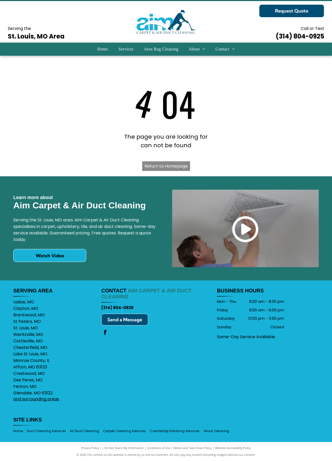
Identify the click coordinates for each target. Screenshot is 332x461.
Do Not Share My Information (124, 448)
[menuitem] (102, 49)
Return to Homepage (166, 166)
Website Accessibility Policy (233, 448)
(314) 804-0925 (300, 36)
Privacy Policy (90, 448)
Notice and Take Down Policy (192, 448)
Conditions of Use (159, 448)
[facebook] (105, 333)
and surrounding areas (36, 399)
